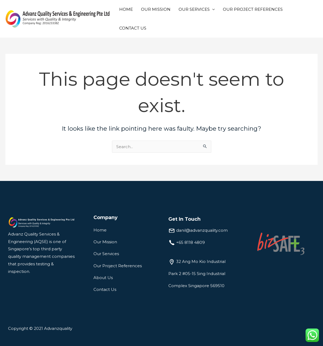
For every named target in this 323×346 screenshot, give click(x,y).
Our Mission (105, 241)
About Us (103, 277)
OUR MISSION (155, 9)
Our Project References (117, 265)
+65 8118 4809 (190, 242)
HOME (126, 9)
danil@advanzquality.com (202, 230)
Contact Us (104, 289)
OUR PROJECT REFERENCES (253, 9)
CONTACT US (132, 28)
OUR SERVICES (194, 9)
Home (100, 230)
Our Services (106, 253)
